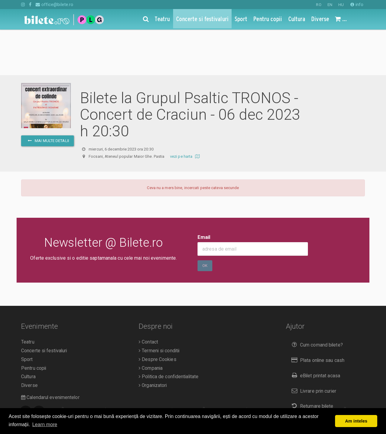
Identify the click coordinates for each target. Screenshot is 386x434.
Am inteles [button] (356, 421)
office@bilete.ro (54, 4)
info (356, 4)
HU (341, 4)
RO (318, 4)
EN (329, 4)
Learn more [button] (44, 424)
